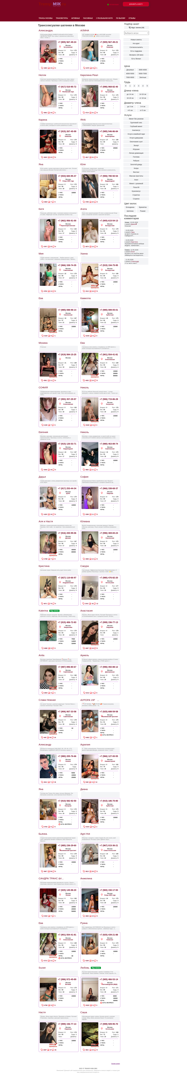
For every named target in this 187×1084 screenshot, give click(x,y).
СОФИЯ (43, 387)
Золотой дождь (136, 164)
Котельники (110, 583)
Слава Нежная (47, 700)
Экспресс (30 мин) (136, 55)
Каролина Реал (89, 75)
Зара (133, 232)
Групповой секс (136, 123)
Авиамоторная (110, 761)
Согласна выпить (136, 47)
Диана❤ (134, 224)
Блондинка (130, 207)
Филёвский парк (68, 92)
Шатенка (130, 211)
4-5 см (130, 110)
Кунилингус (136, 191)
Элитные (142, 77)
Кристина (134, 242)
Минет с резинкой (136, 183)
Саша (83, 1012)
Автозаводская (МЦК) (109, 984)
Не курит (136, 43)
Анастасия (86, 610)
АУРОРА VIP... (89, 700)
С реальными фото (104, 18)
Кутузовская (68, 47)
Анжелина (86, 878)
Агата (83, 209)
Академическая (68, 583)
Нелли (42, 75)
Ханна (84, 253)
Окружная (109, 627)
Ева (41, 298)
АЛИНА (84, 30)
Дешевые (130, 70)
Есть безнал (136, 59)
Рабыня (136, 161)
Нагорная (68, 806)
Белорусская (109, 225)
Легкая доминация (136, 153)
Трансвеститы (62, 18)
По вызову (120, 18)
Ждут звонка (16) (136, 27)
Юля (83, 164)
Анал (136, 180)
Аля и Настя (46, 521)
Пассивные (88, 18)
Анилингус (136, 130)
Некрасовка (68, 627)
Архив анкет (115, 1063)
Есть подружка (136, 51)
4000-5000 (130, 74)
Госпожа (136, 157)
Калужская (110, 404)
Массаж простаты (136, 176)
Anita (41, 655)
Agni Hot (85, 833)
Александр (135, 261)
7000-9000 (130, 77)
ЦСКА (68, 493)
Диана (84, 789)
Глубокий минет (136, 126)
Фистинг (136, 172)
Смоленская (68, 315)
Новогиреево (109, 136)
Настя (42, 1012)
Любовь (84, 967)
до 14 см (130, 94)
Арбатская (110, 315)
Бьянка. (43, 833)
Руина (84, 923)
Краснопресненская (68, 225)
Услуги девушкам (136, 138)
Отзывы (132, 18)
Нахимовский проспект (110, 716)
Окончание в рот (136, 142)
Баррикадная (110, 181)
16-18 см (130, 98)
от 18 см (143, 98)
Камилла (85, 298)
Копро (136, 168)
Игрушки (136, 149)
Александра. (46, 30)
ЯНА (83, 119)
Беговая (68, 984)
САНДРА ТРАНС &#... (51, 878)
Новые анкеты (136, 40)
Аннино (68, 761)
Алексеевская (110, 359)
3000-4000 (143, 70)
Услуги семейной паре (136, 134)
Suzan (42, 967)
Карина (43, 119)
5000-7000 (143, 74)
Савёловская (68, 270)
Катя (41, 209)
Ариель (84, 655)
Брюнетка (142, 207)
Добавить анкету (136, 4)
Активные (75, 18)
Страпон (136, 199)
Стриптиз (136, 195)
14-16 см (142, 94)
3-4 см (142, 106)
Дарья (42, 476)
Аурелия (85, 744)
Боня (133, 252)
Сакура (84, 566)
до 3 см (130, 106)
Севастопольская (110, 850)
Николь (84, 387)
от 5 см (142, 110)
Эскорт (136, 145)
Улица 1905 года (68, 181)
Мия (41, 253)
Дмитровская (110, 672)
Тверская (110, 493)
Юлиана (85, 521)
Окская (68, 895)
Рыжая (142, 211)
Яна (41, 164)
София (84, 476)
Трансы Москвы (45, 18)
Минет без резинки (136, 119)
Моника (43, 342)
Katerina (43, 610)
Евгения (43, 432)
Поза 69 (136, 187)
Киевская (110, 47)
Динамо (68, 538)
